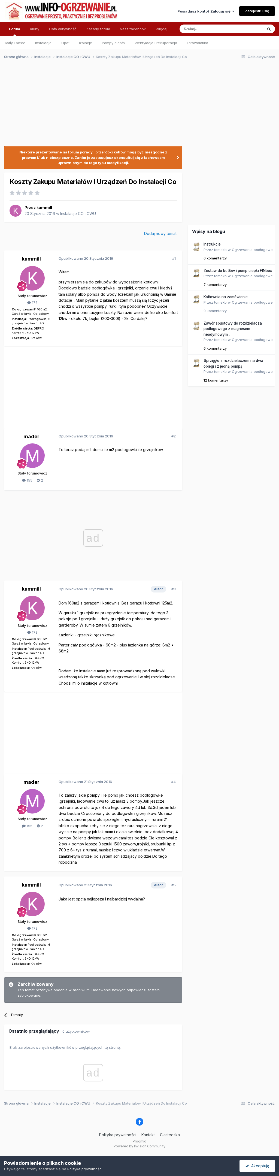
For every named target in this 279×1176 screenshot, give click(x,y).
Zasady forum (98, 29)
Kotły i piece (15, 43)
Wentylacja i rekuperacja (156, 43)
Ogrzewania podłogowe (252, 249)
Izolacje (85, 43)
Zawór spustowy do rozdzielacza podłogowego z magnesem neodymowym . (233, 329)
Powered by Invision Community (139, 1146)
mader (31, 436)
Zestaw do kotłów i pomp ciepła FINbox (238, 270)
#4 (173, 781)
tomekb (220, 249)
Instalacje (43, 43)
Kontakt (148, 1134)
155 (27, 480)
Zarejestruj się (257, 11)
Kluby (34, 29)
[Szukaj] (208, 29)
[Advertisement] (137, 106)
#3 (173, 589)
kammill (44, 207)
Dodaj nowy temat (160, 233)
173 (32, 302)
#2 (173, 436)
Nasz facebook (133, 29)
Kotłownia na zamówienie (226, 297)
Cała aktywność (62, 29)
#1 (174, 258)
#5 (173, 885)
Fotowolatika (197, 43)
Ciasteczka (170, 1134)
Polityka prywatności (117, 1134)
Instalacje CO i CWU (78, 213)
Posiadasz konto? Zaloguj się (205, 11)
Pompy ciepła (113, 43)
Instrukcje (212, 244)
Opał (65, 43)
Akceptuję (257, 1165)
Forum (14, 31)
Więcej (161, 29)
